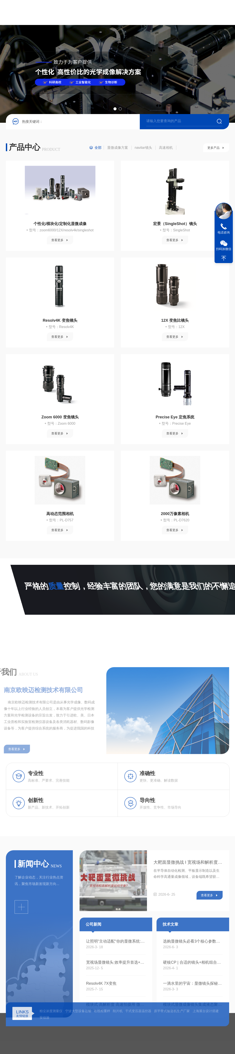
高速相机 (166, 147)
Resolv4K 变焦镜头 (60, 320)
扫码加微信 (223, 249)
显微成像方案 (117, 147)
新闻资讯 (130, 12)
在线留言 (174, 12)
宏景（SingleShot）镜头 (175, 224)
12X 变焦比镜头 (175, 320)
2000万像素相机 (175, 514)
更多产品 (213, 147)
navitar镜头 (143, 147)
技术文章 (152, 12)
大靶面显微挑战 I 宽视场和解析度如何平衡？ (188, 1015)
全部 (98, 147)
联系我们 (196, 12)
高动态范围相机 (60, 514)
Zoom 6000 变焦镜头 (60, 417)
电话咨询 (224, 232)
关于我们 (85, 12)
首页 (63, 12)
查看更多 (57, 240)
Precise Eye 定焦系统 (175, 417)
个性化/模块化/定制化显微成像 (60, 224)
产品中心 (107, 12)
